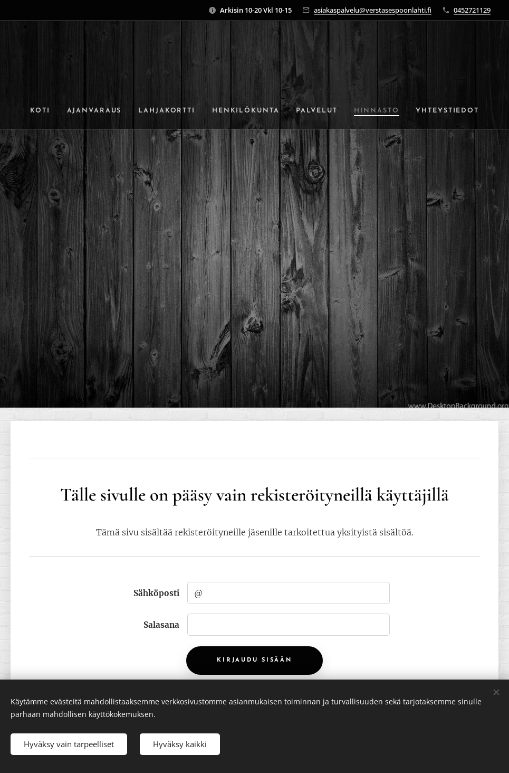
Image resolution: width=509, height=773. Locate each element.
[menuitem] (41, 111)
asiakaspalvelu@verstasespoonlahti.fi (372, 10)
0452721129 (472, 10)
